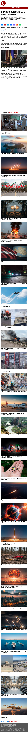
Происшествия (9, 21)
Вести (2, 30)
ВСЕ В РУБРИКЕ (9, 721)
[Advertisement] (14, 95)
